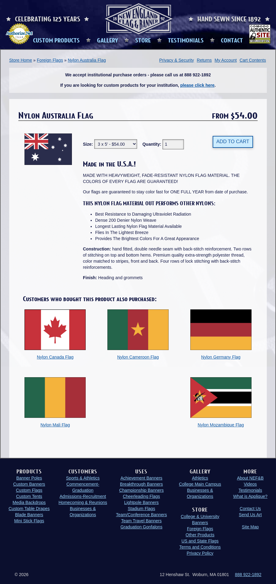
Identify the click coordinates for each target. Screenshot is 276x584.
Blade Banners (29, 514)
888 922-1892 (248, 574)
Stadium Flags (141, 508)
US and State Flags (199, 540)
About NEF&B (250, 478)
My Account (225, 60)
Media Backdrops (29, 502)
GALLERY (107, 40)
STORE (143, 40)
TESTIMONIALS (186, 40)
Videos (250, 484)
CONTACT (232, 40)
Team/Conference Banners (141, 514)
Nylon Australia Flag (87, 60)
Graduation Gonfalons (141, 526)
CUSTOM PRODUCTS (56, 40)
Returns (204, 60)
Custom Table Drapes (29, 508)
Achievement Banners (141, 478)
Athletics (200, 478)
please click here (197, 85)
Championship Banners (141, 490)
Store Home (20, 60)
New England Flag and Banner (138, 19)
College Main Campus (200, 484)
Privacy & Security (176, 60)
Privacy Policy (200, 553)
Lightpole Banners (141, 502)
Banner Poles (29, 478)
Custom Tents (29, 496)
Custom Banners (29, 484)
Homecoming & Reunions (82, 502)
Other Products (200, 534)
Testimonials (250, 490)
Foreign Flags (50, 60)
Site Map (250, 526)
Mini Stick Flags (29, 520)
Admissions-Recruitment (83, 496)
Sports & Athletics (83, 478)
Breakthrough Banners (141, 484)
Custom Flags (29, 490)
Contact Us (250, 508)
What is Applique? (250, 496)
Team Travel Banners (141, 520)
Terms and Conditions (200, 547)
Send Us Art (250, 514)
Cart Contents (253, 60)
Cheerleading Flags (141, 496)
